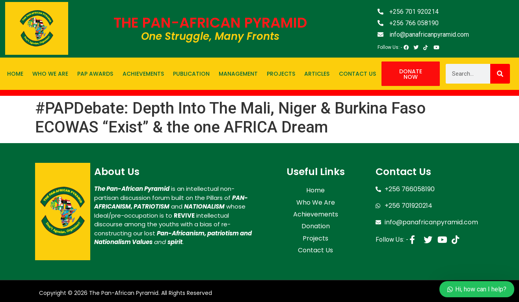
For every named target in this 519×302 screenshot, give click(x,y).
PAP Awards (95, 74)
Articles (316, 74)
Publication (191, 74)
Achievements (143, 74)
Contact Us (357, 74)
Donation (315, 220)
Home (15, 74)
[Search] (500, 74)
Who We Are (50, 74)
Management (238, 74)
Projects (281, 74)
